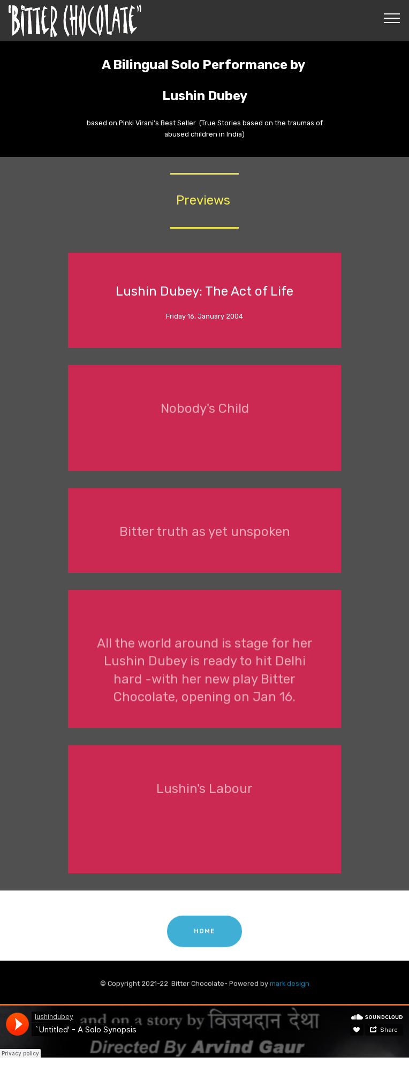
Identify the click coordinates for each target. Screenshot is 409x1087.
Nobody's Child (205, 413)
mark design (289, 986)
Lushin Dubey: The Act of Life (204, 291)
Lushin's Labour (204, 794)
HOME (204, 938)
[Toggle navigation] (392, 17)
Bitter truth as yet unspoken (204, 537)
